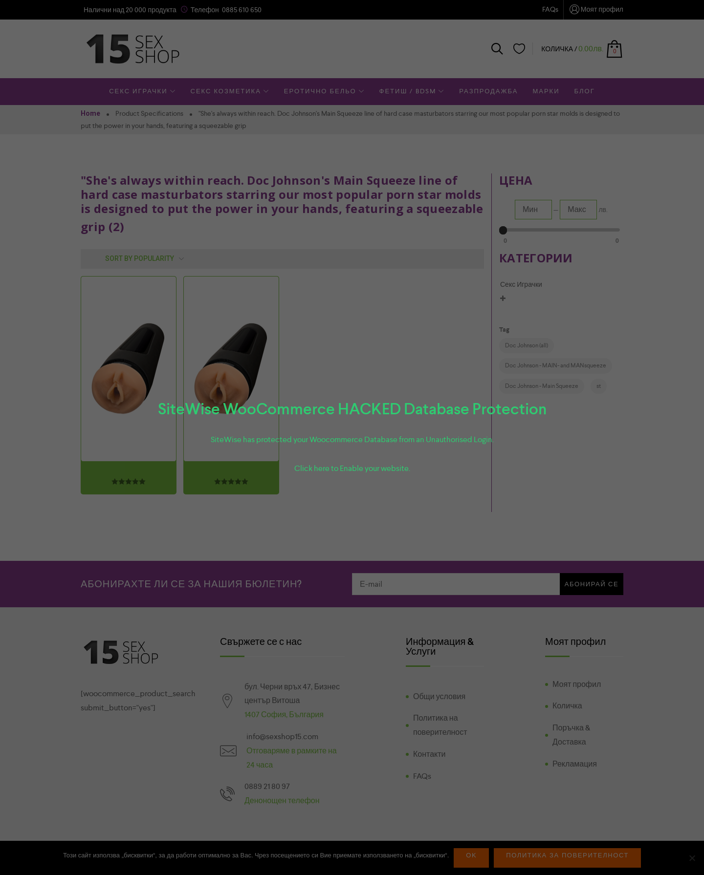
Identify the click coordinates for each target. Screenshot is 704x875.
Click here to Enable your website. (352, 468)
